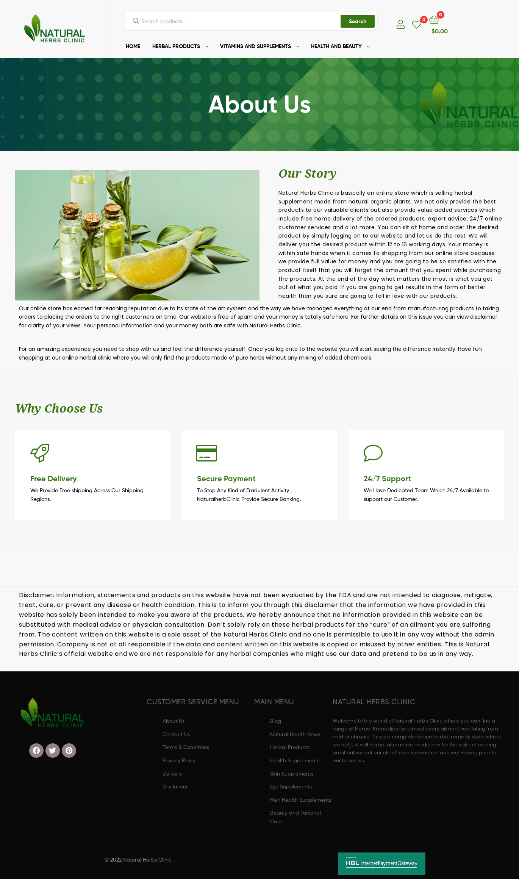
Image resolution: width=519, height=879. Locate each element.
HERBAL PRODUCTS (176, 46)
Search (357, 21)
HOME (133, 46)
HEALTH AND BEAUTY (336, 46)
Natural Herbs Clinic (147, 859)
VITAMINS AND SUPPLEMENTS (255, 46)
